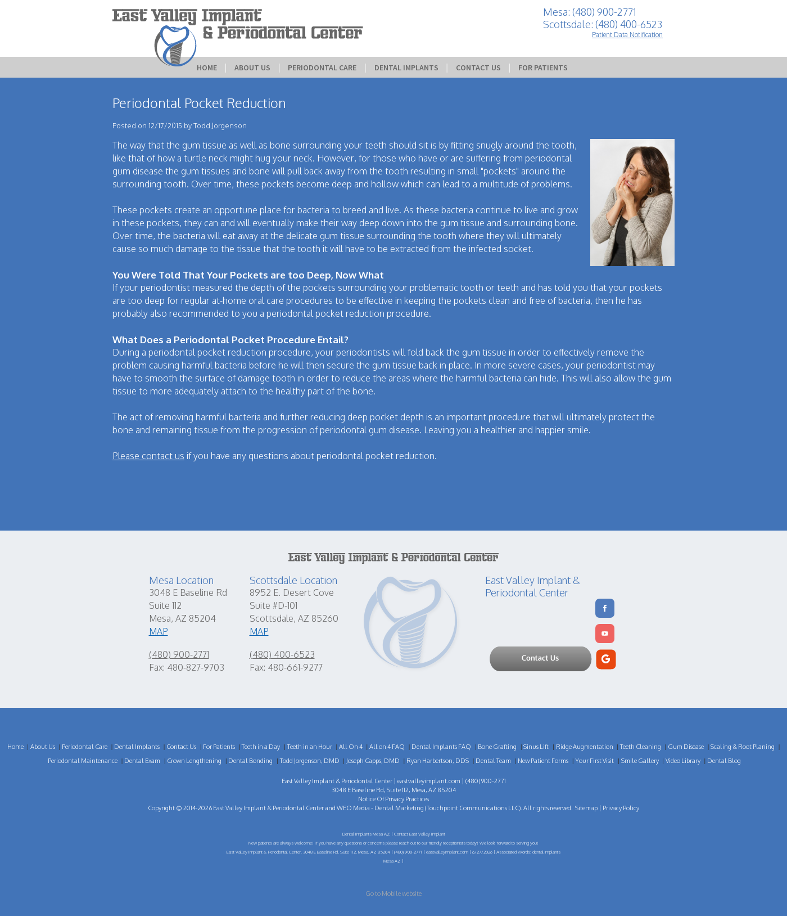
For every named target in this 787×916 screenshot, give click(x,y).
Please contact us (148, 455)
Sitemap (586, 808)
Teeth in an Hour (309, 747)
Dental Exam (142, 761)
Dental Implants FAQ (441, 747)
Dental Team (493, 761)
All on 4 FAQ (387, 747)
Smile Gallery (640, 761)
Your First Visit (594, 761)
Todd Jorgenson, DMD (310, 761)
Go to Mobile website (393, 893)
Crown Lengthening (194, 761)
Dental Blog (724, 761)
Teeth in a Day (261, 747)
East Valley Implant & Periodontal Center (268, 808)
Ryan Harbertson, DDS (437, 761)
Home (207, 67)
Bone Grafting (497, 747)
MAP (158, 631)
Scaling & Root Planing (743, 747)
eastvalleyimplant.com (428, 781)
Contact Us (478, 67)
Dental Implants (406, 67)
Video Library (683, 761)
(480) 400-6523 (282, 654)
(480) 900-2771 (179, 654)
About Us (252, 67)
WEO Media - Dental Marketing (380, 808)
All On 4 (351, 747)
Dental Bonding (250, 761)
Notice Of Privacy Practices (393, 799)
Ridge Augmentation (584, 747)
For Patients (543, 67)
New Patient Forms (543, 761)
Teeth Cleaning (640, 747)
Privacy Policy (621, 808)
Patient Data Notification (627, 34)
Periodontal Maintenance (82, 761)
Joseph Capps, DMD (373, 761)
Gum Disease (686, 747)
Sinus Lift (536, 747)
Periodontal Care (322, 67)
